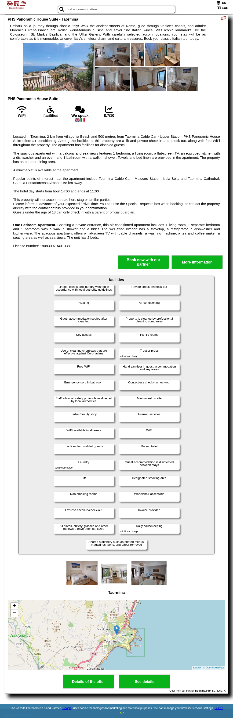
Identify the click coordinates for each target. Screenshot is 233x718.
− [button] (14, 613)
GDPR (219, 708)
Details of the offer (88, 682)
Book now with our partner (143, 262)
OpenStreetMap (215, 667)
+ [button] (14, 606)
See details (144, 682)
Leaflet (197, 667)
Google (67, 708)
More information (197, 262)
